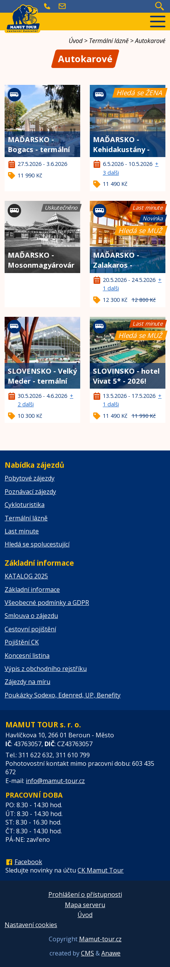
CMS (87, 953)
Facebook (28, 862)
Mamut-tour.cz (100, 939)
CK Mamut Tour (101, 870)
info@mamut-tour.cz (55, 781)
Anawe (110, 953)
